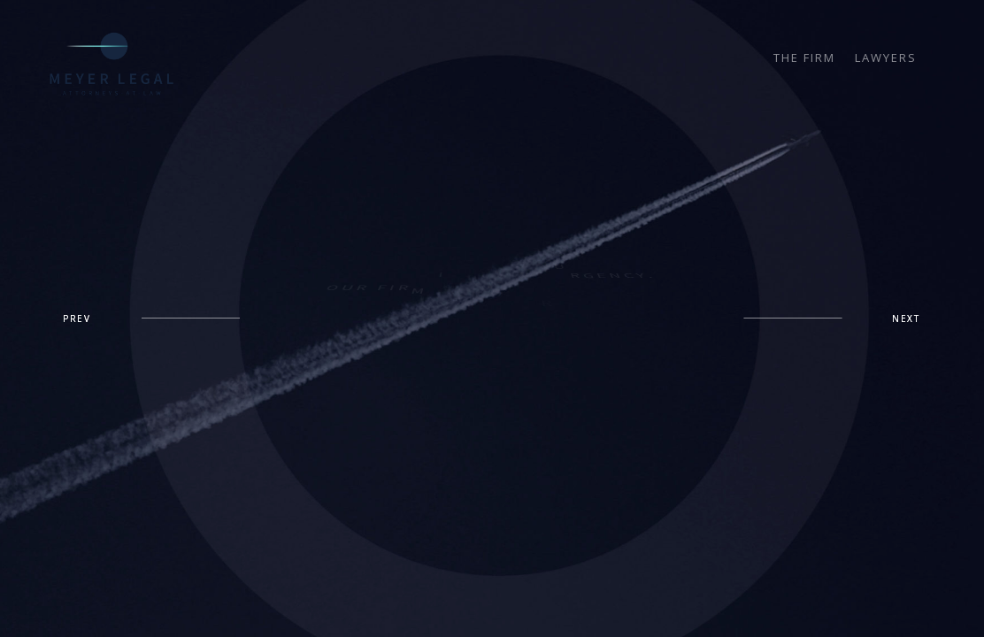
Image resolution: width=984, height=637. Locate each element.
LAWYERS (886, 58)
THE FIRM (804, 58)
